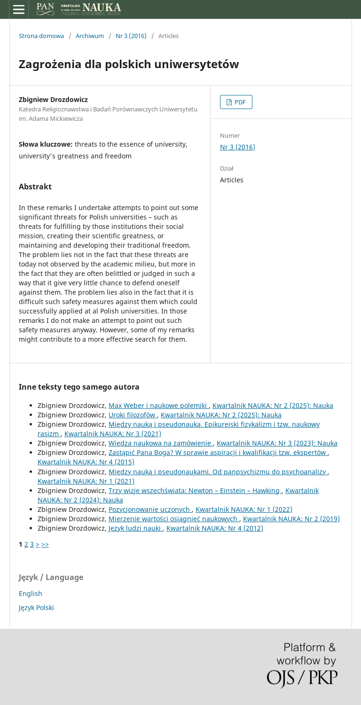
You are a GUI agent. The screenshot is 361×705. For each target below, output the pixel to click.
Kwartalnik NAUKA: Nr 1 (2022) (244, 509)
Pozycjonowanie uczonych (150, 509)
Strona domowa (41, 35)
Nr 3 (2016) (131, 35)
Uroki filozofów (133, 414)
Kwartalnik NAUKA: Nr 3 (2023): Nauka (277, 443)
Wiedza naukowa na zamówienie (161, 443)
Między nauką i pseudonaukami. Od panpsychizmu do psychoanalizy (218, 471)
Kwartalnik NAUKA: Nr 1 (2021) (86, 481)
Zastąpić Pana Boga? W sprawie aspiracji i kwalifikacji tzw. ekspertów (218, 452)
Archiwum (90, 35)
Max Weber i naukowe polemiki (159, 405)
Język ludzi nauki (136, 528)
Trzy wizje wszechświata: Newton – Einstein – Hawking (195, 490)
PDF (239, 102)
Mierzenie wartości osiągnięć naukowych (174, 518)
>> (45, 544)
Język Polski (36, 607)
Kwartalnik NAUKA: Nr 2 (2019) (291, 518)
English (30, 593)
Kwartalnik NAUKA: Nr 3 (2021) (112, 433)
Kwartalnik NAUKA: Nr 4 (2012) (214, 528)
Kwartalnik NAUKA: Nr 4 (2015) (86, 461)
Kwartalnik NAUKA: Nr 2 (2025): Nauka (272, 405)
